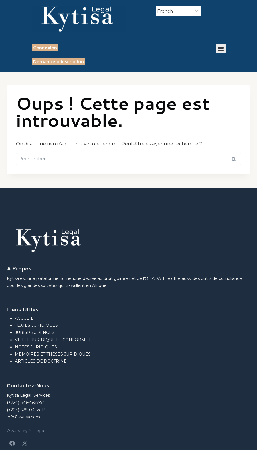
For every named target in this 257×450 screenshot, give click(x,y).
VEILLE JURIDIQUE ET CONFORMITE (53, 339)
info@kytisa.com (23, 417)
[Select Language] (178, 11)
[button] (221, 48)
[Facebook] (12, 443)
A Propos (19, 268)
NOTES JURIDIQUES (36, 347)
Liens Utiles (23, 309)
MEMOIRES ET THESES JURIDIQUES (53, 354)
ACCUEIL (24, 318)
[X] (24, 443)
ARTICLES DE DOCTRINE (41, 361)
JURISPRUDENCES (34, 332)
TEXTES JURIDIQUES (36, 325)
